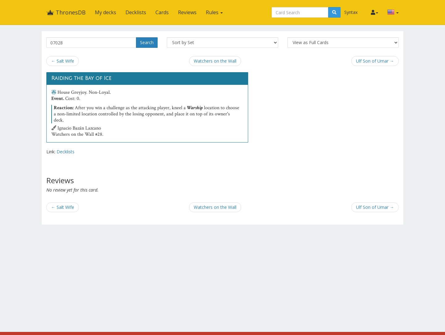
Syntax (351, 12)
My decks (105, 12)
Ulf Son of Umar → (375, 61)
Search (147, 42)
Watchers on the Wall (215, 61)
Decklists (135, 12)
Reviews (187, 12)
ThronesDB (66, 12)
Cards (162, 12)
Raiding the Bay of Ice (81, 78)
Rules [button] (214, 12)
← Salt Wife (62, 61)
